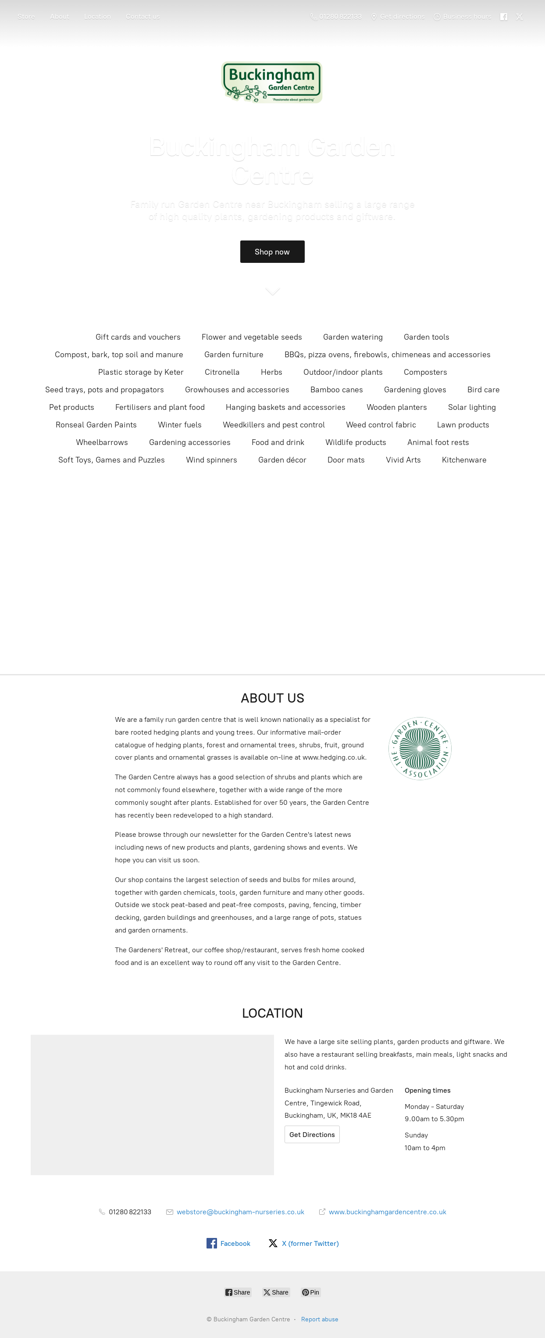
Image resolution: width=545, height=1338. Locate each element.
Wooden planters (397, 407)
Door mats (346, 460)
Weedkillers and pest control (274, 425)
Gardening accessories (190, 442)
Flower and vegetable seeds (252, 337)
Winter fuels (180, 425)
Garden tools (426, 337)
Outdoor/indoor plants (343, 372)
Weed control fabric (381, 425)
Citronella (222, 372)
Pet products (71, 407)
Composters (425, 372)
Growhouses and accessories (237, 390)
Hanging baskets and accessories (286, 407)
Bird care (483, 390)
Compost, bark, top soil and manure (119, 354)
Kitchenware (464, 460)
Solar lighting (472, 407)
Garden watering (353, 337)
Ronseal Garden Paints (96, 425)
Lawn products (463, 425)
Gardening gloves (415, 390)
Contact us (143, 16)
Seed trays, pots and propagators (104, 390)
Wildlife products (355, 442)
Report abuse (319, 1319)
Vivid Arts (403, 460)
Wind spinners (211, 460)
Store (26, 16)
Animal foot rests (438, 442)
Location (97, 16)
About (59, 16)
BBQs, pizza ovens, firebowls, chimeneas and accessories (388, 354)
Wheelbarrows (102, 442)
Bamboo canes (336, 390)
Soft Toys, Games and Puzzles (111, 460)
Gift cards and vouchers (138, 337)
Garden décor (282, 460)
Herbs (271, 372)
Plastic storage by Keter (141, 372)
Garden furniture (234, 354)
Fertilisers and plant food (160, 407)
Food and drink (278, 442)
